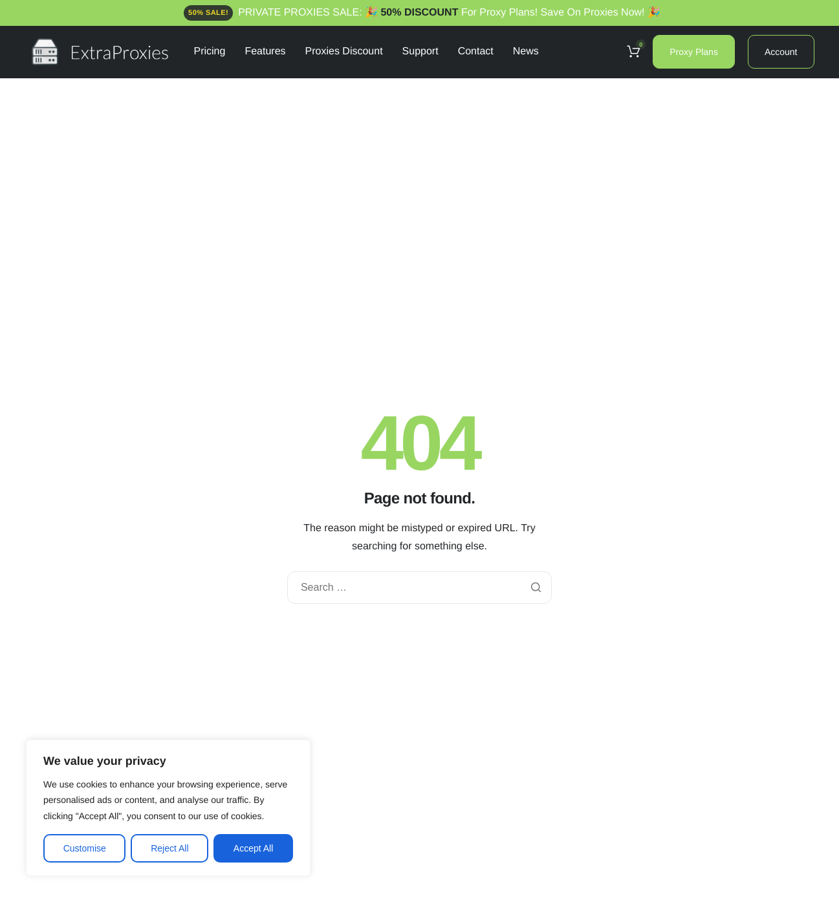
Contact (476, 52)
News (526, 52)
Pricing (210, 52)
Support (420, 52)
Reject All (169, 848)
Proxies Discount (344, 52)
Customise (84, 848)
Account (781, 52)
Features (265, 52)
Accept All (253, 848)
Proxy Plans (694, 52)
